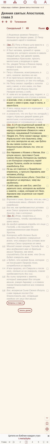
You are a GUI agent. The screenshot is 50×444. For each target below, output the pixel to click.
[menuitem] (4, 2)
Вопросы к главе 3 (15, 301)
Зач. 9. (10, 214)
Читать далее (25, 309)
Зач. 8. (10, 123)
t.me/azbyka (24, 438)
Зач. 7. (10, 43)
